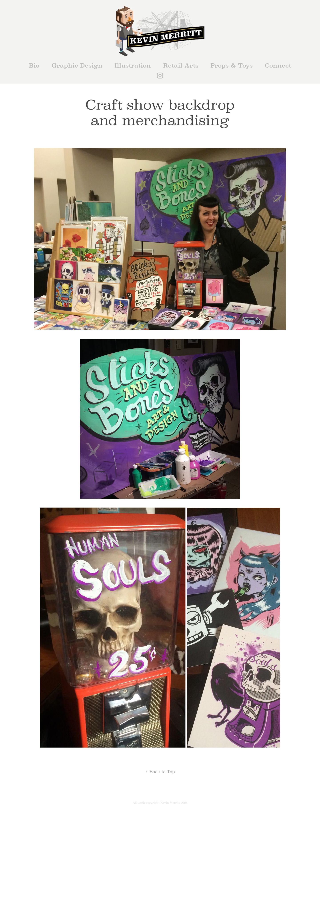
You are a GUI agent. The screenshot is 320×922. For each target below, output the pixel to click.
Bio (34, 65)
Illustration (132, 65)
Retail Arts (180, 65)
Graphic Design (77, 65)
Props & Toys (231, 65)
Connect (278, 65)
